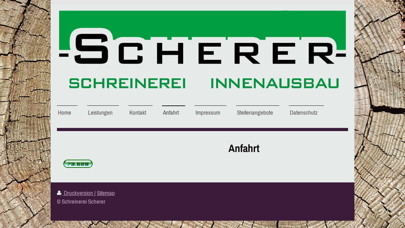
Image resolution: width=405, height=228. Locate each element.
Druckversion (75, 192)
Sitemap (106, 192)
